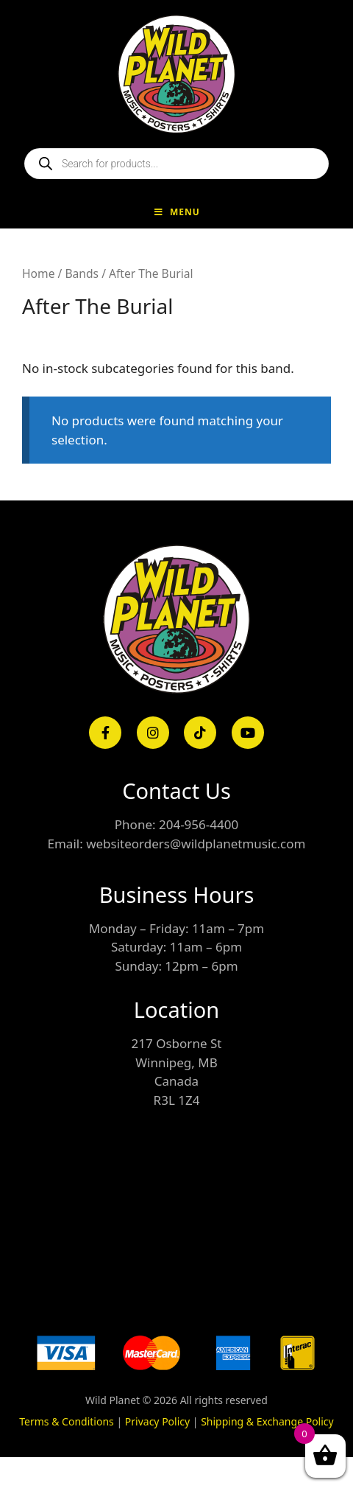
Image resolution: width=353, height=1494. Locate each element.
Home (38, 273)
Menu (176, 212)
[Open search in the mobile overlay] (176, 163)
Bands (82, 273)
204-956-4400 (198, 824)
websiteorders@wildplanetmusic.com (195, 843)
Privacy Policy (157, 1421)
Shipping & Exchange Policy (267, 1421)
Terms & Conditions (66, 1421)
